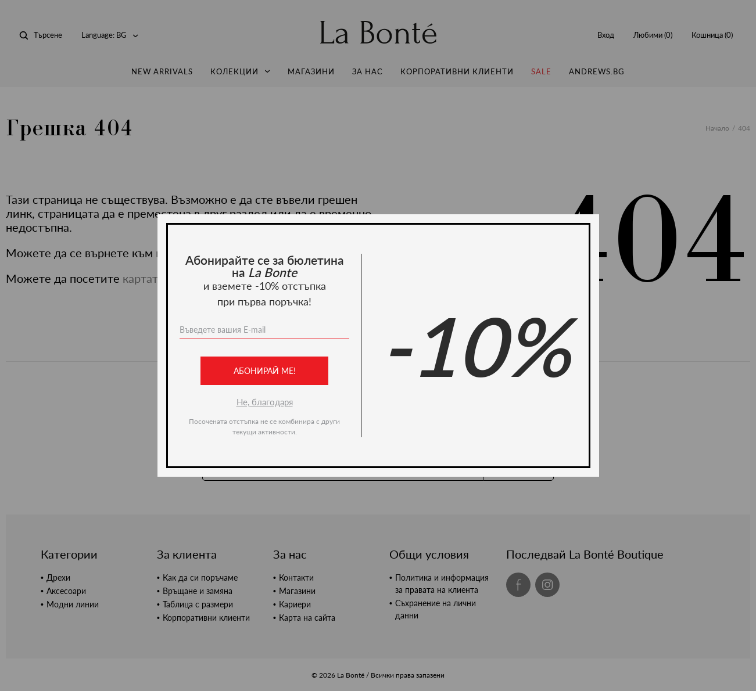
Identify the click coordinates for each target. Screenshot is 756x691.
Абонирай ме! (264, 371)
